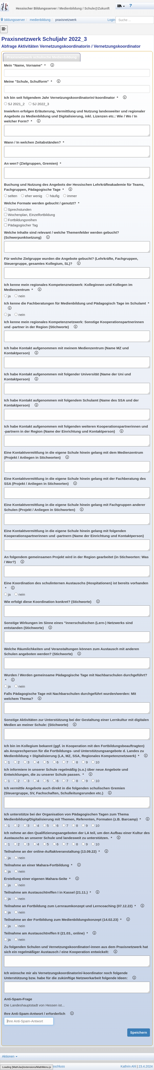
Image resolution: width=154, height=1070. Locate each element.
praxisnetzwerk (65, 20)
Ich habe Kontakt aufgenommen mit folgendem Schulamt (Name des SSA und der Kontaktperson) (71, 402)
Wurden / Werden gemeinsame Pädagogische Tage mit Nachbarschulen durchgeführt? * (75, 677)
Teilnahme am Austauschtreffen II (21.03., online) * (50, 933)
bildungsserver (12, 20)
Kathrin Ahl (128, 1066)
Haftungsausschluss (50, 1066)
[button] (121, 5)
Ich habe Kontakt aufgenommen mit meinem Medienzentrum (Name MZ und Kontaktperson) (66, 350)
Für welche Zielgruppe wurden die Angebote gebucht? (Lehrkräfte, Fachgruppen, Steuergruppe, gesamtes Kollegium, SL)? (71, 261)
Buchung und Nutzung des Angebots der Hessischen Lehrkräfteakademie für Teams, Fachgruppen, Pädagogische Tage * (74, 187)
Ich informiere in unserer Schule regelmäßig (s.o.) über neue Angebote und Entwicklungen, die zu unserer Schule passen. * (66, 772)
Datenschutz (27, 1066)
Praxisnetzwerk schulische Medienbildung (42, 57)
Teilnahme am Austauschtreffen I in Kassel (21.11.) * (51, 892)
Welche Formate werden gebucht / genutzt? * (41, 203)
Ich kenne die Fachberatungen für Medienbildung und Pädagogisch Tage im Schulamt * (76, 305)
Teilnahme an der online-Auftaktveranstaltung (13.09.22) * (56, 851)
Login (111, 20)
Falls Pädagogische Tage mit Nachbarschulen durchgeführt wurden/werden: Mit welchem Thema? (70, 696)
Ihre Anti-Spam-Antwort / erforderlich (39, 1014)
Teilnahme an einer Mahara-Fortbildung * (42, 865)
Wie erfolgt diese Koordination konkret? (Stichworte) (52, 602)
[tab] (41, 57)
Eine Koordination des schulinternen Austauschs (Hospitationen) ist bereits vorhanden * (76, 585)
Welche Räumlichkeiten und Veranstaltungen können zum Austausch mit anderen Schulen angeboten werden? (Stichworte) (71, 651)
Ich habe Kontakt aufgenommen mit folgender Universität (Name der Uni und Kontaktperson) (67, 376)
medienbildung (40, 20)
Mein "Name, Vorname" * (29, 65)
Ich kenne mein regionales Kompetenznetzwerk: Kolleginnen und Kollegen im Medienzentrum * (68, 287)
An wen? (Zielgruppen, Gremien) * (32, 163)
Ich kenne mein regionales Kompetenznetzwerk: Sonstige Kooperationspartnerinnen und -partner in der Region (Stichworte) (74, 324)
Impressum (9, 1066)
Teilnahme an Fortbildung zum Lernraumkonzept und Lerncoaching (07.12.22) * (74, 906)
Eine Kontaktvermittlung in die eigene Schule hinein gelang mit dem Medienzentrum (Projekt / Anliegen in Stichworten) (73, 455)
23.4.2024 (146, 1066)
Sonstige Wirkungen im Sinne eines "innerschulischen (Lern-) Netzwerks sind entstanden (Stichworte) (68, 625)
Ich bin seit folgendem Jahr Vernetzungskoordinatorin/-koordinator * (65, 97)
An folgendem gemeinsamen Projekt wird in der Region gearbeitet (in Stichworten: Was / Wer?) (76, 559)
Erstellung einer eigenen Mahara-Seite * (41, 879)
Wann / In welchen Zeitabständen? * (34, 142)
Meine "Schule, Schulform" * (32, 81)
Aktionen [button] (9, 1056)
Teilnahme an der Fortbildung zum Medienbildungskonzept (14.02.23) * (67, 919)
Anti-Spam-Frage (18, 999)
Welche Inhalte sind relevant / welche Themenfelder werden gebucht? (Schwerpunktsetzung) (61, 234)
